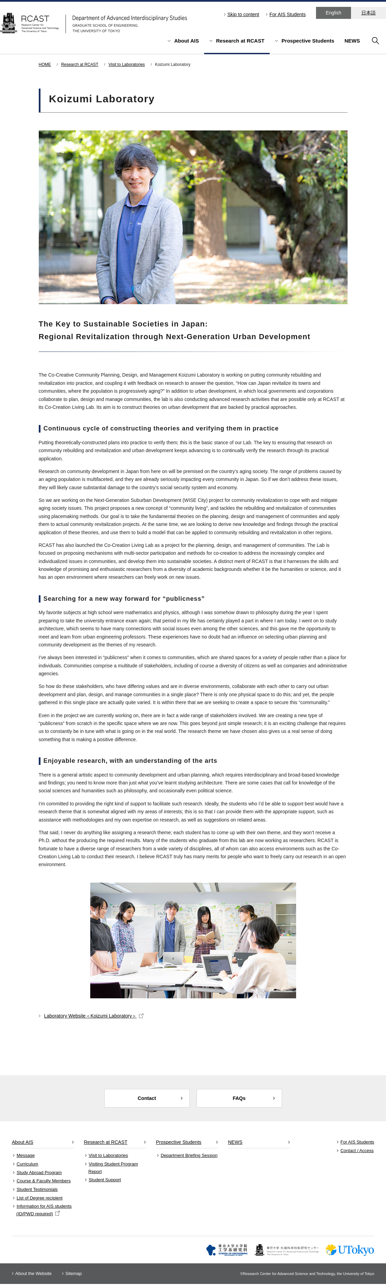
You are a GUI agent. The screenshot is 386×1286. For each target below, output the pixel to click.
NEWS (352, 41)
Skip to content (243, 14)
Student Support (105, 1181)
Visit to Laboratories (126, 64)
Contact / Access (357, 1152)
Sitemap (74, 1275)
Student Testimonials (37, 1191)
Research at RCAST (240, 41)
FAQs (239, 1099)
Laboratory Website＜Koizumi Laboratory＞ (94, 1016)
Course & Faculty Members (43, 1182)
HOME (45, 64)
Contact (146, 1099)
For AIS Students (287, 14)
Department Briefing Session (189, 1157)
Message (25, 1157)
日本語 (368, 12)
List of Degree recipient (39, 1200)
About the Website (33, 1275)
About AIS (186, 41)
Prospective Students (308, 41)
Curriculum (27, 1166)
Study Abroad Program (39, 1174)
